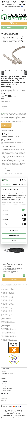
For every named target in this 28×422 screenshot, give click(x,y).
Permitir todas (14, 230)
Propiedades (13, 146)
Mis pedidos (4, 398)
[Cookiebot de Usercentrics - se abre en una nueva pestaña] (20, 180)
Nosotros (3, 371)
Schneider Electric (9, 139)
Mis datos (3, 400)
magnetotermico (8, 415)
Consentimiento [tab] (6, 184)
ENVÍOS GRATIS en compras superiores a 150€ (13, 1)
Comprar (6, 125)
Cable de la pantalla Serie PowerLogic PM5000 (17, 70)
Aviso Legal (4, 386)
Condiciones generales (7, 373)
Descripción (5, 146)
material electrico (9, 410)
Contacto (3, 383)
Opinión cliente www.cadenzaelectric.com (11, 417)
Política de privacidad (6, 388)
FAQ (2, 376)
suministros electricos (13, 413)
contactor (20, 410)
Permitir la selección (14, 235)
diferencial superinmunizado (13, 412)
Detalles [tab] (15, 184)
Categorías (14, 28)
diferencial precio (20, 415)
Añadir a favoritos (8, 130)
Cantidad (4, 106)
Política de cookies (6, 390)
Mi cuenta (3, 396)
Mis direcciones (5, 403)
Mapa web (3, 378)
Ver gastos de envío (8, 134)
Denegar (14, 240)
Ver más (3, 93)
